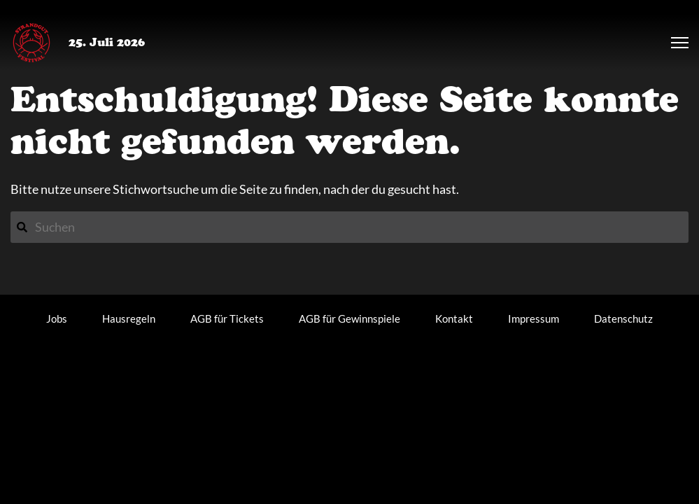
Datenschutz (623, 318)
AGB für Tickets (227, 318)
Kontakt (454, 318)
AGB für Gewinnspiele (349, 318)
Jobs (56, 318)
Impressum (533, 318)
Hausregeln (128, 318)
